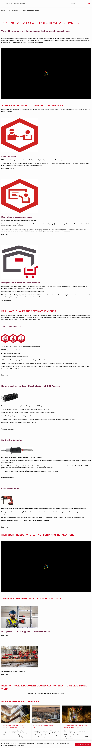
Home (3, 10)
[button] (9, 3)
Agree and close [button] (83, 744)
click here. (40, 42)
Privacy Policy (20, 745)
